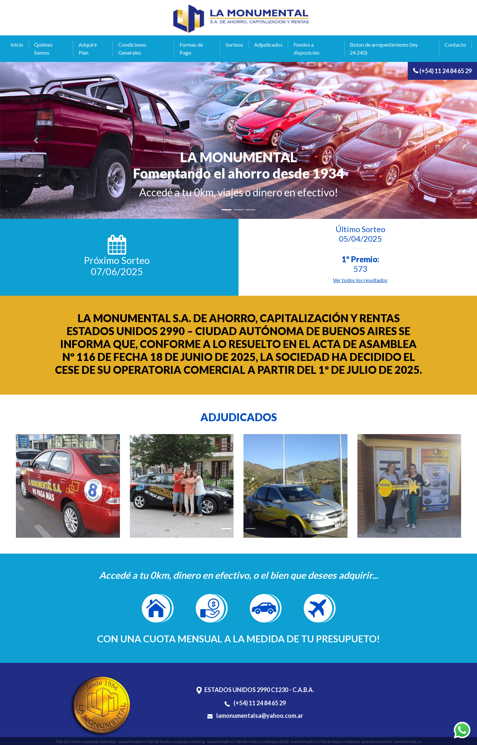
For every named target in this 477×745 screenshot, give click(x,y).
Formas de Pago (191, 48)
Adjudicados (268, 44)
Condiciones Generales (132, 48)
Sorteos (234, 44)
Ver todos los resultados (360, 280)
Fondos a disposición (306, 48)
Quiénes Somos (43, 48)
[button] (36, 140)
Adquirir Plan (88, 48)
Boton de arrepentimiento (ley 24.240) (384, 48)
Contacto (455, 44)
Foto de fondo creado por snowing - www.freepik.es (190, 741)
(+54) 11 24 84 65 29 (442, 70)
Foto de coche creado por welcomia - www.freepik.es (101, 741)
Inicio (17, 44)
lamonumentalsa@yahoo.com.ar (255, 715)
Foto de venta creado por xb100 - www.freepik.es (276, 741)
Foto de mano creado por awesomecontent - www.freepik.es (370, 741)
